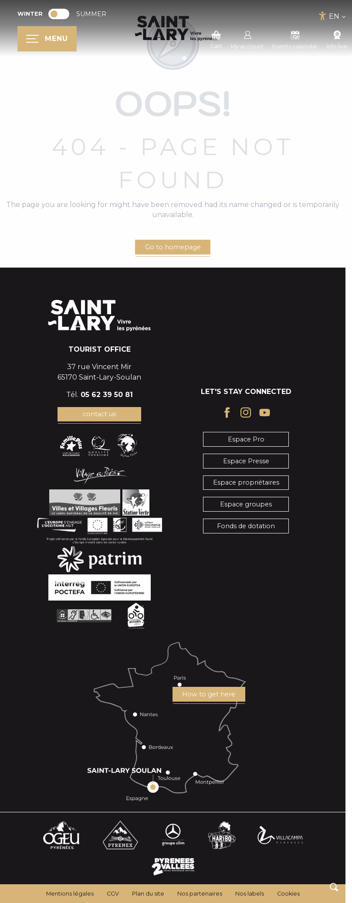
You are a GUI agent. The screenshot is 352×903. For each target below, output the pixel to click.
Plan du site (148, 893)
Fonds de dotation (246, 526)
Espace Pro (246, 439)
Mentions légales (70, 893)
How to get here (208, 694)
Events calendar (295, 39)
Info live (337, 39)
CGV (113, 893)
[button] (334, 887)
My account (247, 39)
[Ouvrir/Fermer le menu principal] (47, 38)
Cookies (288, 893)
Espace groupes (246, 504)
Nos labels (249, 893)
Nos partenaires (199, 893)
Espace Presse (246, 461)
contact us (99, 414)
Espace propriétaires (246, 482)
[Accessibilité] (322, 15)
